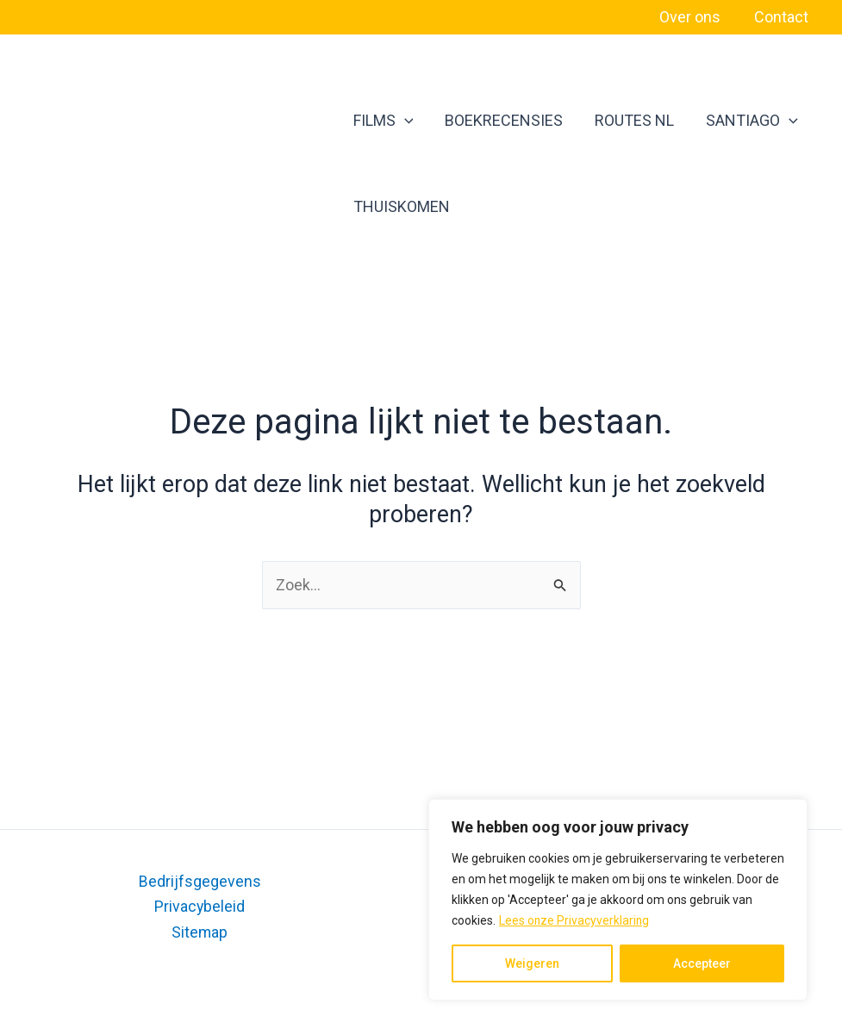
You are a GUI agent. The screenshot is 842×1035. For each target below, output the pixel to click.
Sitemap (200, 931)
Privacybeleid (200, 906)
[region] (618, 900)
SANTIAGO (728, 121)
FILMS (382, 121)
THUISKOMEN (400, 206)
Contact (782, 17)
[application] (403, 121)
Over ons (693, 17)
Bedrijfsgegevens (200, 880)
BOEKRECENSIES (495, 120)
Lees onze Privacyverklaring (575, 920)
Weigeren (532, 963)
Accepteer (702, 963)
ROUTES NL (618, 120)
